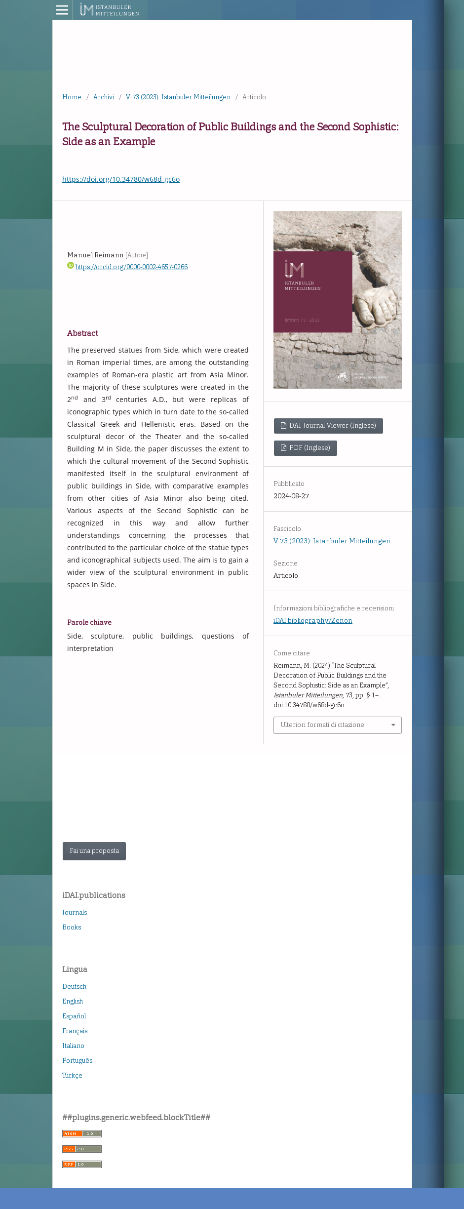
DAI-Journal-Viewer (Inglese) (332, 425)
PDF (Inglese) (309, 447)
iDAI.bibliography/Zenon (312, 620)
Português (77, 1060)
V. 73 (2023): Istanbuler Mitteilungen (178, 97)
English (72, 1001)
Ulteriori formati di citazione (322, 725)
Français (74, 1031)
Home (71, 97)
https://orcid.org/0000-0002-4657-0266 (132, 267)
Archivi (103, 97)
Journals (74, 912)
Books (71, 927)
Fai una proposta (94, 850)
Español (74, 1016)
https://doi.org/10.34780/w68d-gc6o (121, 179)
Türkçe (72, 1075)
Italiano (73, 1046)
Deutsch (74, 986)
